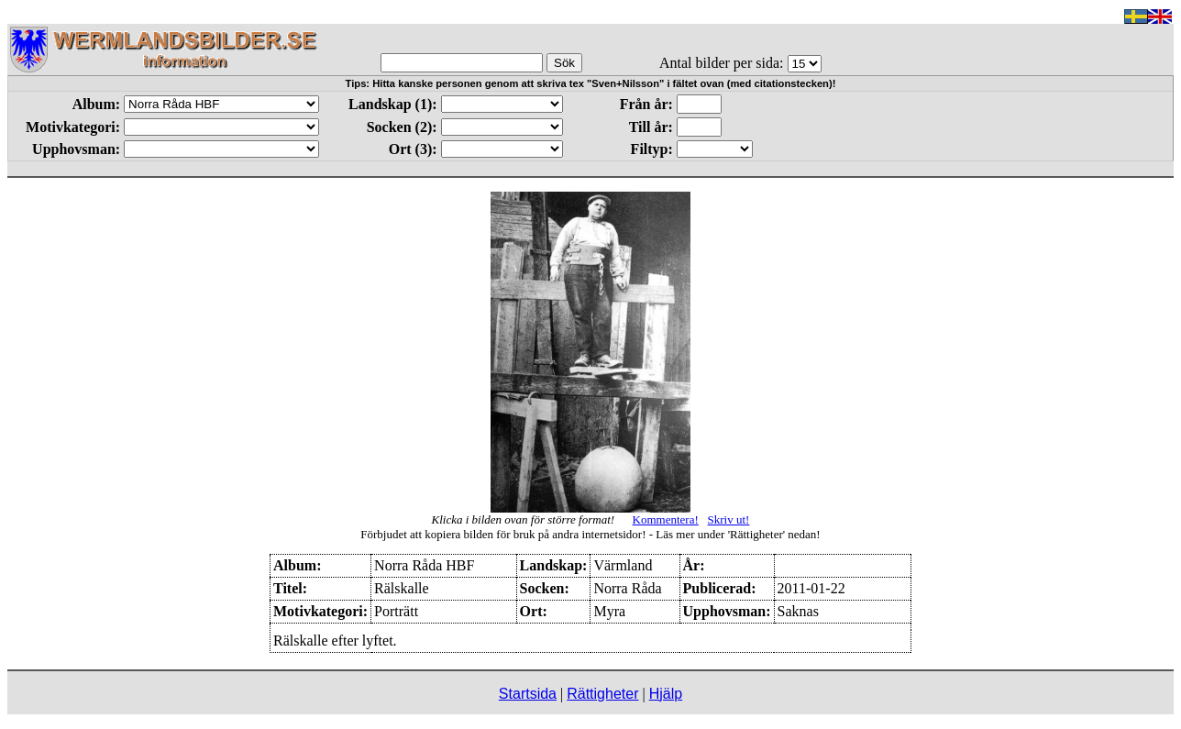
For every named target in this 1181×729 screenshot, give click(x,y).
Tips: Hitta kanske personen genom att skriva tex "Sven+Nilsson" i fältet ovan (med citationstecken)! (591, 83)
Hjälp (665, 693)
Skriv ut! (729, 519)
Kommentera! (666, 519)
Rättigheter (602, 693)
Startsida (528, 693)
